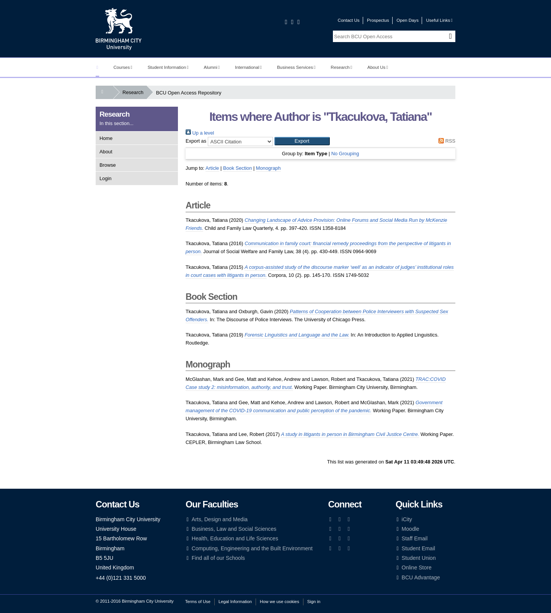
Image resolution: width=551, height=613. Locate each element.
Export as (196, 141)
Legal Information (235, 601)
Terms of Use (197, 601)
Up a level (200, 133)
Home (105, 138)
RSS (445, 141)
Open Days (407, 20)
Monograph (268, 168)
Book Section (237, 168)
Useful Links (439, 20)
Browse (107, 165)
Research (341, 67)
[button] (302, 141)
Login (105, 178)
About (105, 151)
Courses (122, 67)
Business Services (296, 67)
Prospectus (378, 20)
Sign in (313, 601)
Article (212, 168)
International (248, 67)
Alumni (212, 67)
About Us (377, 67)
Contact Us (349, 20)
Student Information (168, 67)
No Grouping (345, 153)
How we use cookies (279, 601)
